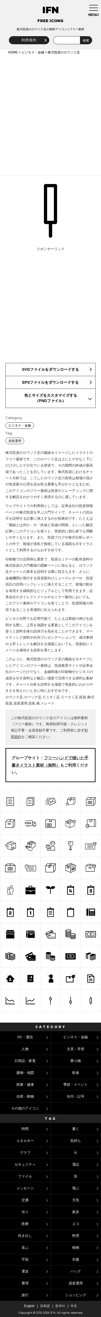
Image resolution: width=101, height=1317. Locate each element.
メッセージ (25, 1188)
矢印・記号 (75, 1096)
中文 (74, 1306)
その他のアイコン (25, 1108)
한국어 (60, 1306)
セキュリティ (25, 1164)
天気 (75, 1200)
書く (75, 1129)
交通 (25, 1200)
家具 (75, 1212)
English (29, 1306)
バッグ (75, 1271)
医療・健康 (25, 1085)
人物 (25, 1049)
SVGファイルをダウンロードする (50, 369)
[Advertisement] (50, 114)
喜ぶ (25, 1247)
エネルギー (25, 1141)
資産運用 (14, 441)
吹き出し (25, 1236)
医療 (25, 1224)
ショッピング (75, 1295)
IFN (50, 10)
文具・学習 (75, 1049)
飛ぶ (75, 1188)
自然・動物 (25, 1096)
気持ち (75, 1141)
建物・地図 (25, 1073)
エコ (75, 1224)
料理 (75, 1236)
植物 (75, 1247)
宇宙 (25, 1259)
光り (25, 1212)
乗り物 (75, 1061)
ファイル (25, 1176)
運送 (25, 1271)
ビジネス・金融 (33, 52)
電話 (75, 1164)
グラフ (25, 1153)
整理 (25, 1283)
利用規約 (29, 40)
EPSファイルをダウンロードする (50, 382)
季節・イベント (75, 1085)
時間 (25, 1129)
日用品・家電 (25, 1061)
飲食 (75, 1073)
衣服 (75, 1259)
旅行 (25, 1295)
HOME (13, 52)
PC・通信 (25, 1037)
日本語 (45, 1306)
